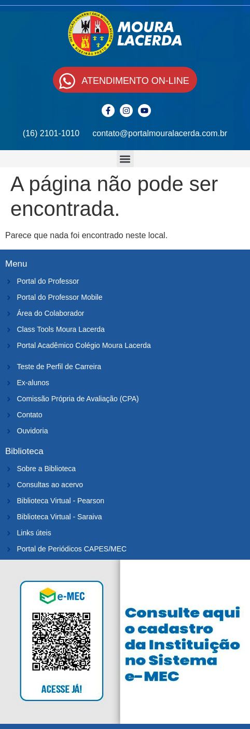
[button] (125, 158)
